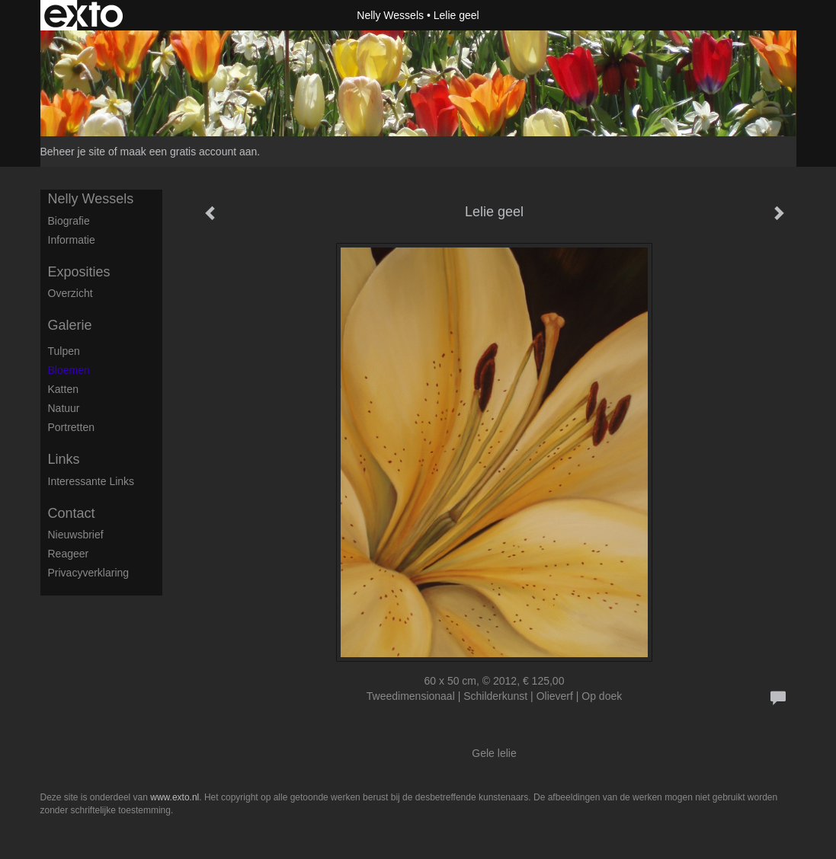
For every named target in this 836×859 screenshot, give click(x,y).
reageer (68, 554)
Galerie (70, 325)
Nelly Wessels (390, 15)
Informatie (71, 240)
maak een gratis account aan (189, 151)
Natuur (64, 408)
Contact (71, 513)
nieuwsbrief (76, 534)
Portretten (71, 427)
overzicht (70, 293)
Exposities (79, 271)
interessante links (91, 481)
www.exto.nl (174, 797)
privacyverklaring (89, 573)
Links (64, 459)
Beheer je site (73, 151)
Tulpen (64, 351)
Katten (63, 389)
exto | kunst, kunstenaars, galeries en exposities (83, 15)
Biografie (69, 221)
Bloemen (69, 370)
